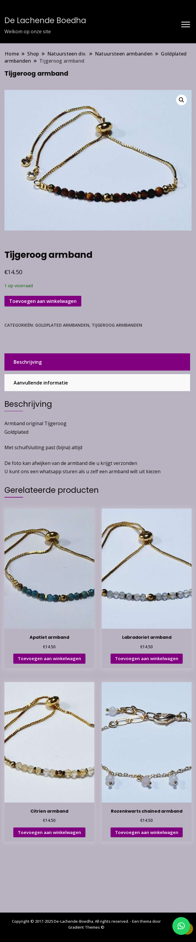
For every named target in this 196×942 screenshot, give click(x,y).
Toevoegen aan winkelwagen (43, 301)
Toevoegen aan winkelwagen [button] (49, 658)
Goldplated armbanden (62, 325)
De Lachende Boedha (45, 20)
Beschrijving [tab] (28, 362)
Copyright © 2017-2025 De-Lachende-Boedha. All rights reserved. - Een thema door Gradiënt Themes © (86, 924)
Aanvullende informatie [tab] (41, 382)
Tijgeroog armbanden (117, 325)
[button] (181, 100)
